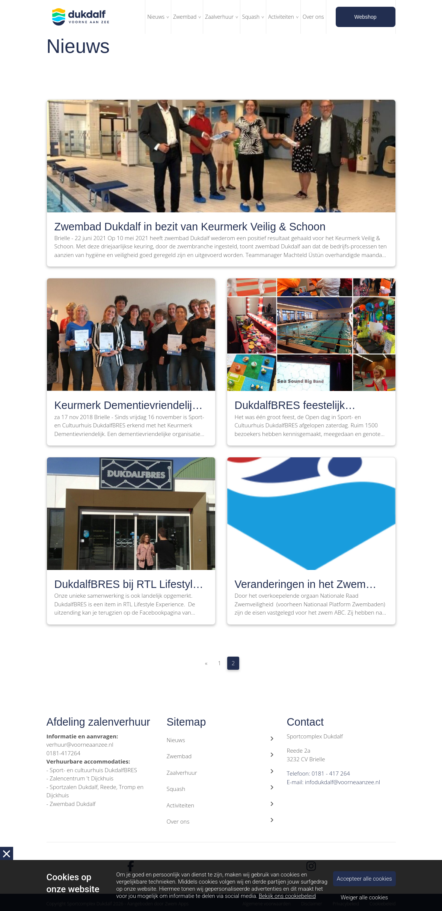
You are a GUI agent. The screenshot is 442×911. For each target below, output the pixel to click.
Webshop (366, 17)
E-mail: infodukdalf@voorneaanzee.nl (333, 782)
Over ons (313, 16)
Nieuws (155, 16)
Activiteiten (281, 16)
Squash (250, 16)
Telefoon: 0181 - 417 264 (318, 773)
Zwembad (184, 16)
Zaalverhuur (219, 16)
